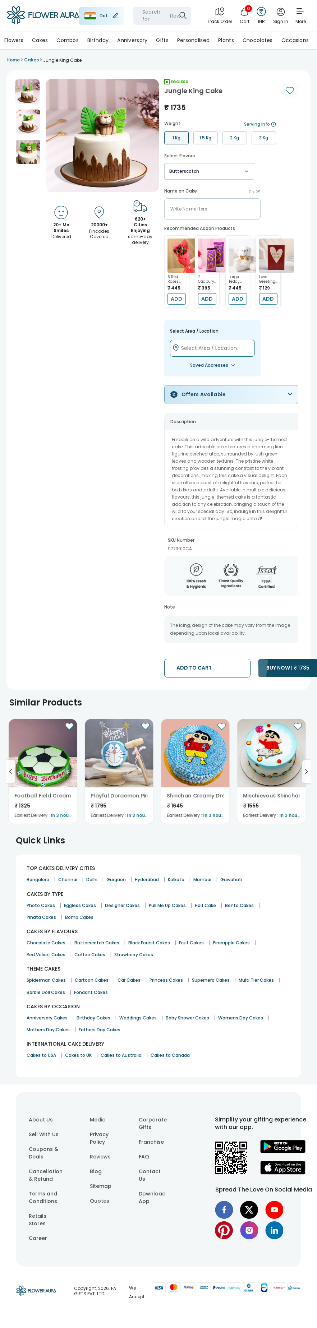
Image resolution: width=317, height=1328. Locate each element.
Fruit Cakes (191, 943)
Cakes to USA (41, 1055)
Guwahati (231, 879)
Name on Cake (180, 191)
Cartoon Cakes (92, 980)
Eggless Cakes (80, 905)
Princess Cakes (166, 980)
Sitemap (100, 1186)
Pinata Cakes (41, 917)
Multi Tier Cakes (256, 980)
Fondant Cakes (91, 992)
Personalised (193, 40)
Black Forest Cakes (149, 943)
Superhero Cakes (211, 980)
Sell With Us (44, 1134)
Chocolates (258, 40)
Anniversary (132, 40)
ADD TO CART (194, 667)
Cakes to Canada (170, 1055)
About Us (41, 1119)
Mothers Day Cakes (48, 1030)
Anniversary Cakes (47, 1018)
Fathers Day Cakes (99, 1030)
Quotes (99, 1200)
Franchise (151, 1142)
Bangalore (38, 879)
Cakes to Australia (121, 1055)
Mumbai (202, 879)
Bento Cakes (239, 905)
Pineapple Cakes (231, 943)
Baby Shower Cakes (187, 1018)
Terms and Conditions (43, 1197)
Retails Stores (37, 1219)
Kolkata (176, 879)
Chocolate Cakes (46, 943)
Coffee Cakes (89, 955)
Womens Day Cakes (240, 1018)
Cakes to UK (78, 1055)
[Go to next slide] (306, 771)
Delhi (91, 879)
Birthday (98, 40)
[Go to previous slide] (10, 771)
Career (38, 1238)
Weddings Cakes (138, 1018)
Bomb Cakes (79, 917)
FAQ (144, 1156)
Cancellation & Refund (46, 1175)
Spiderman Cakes (46, 980)
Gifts (162, 40)
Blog (96, 1171)
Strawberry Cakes (133, 955)
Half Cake (205, 905)
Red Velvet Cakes (46, 955)
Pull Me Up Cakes (167, 905)
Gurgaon (116, 879)
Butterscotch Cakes (96, 943)
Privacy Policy (99, 1138)
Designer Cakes (122, 905)
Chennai (67, 879)
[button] (27, 91)
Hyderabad (147, 879)
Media (98, 1119)
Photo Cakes (41, 905)
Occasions (295, 40)
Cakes (40, 40)
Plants (226, 40)
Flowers (13, 40)
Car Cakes (129, 980)
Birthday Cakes (93, 1018)
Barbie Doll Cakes (46, 992)
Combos (67, 40)
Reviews (100, 1156)
